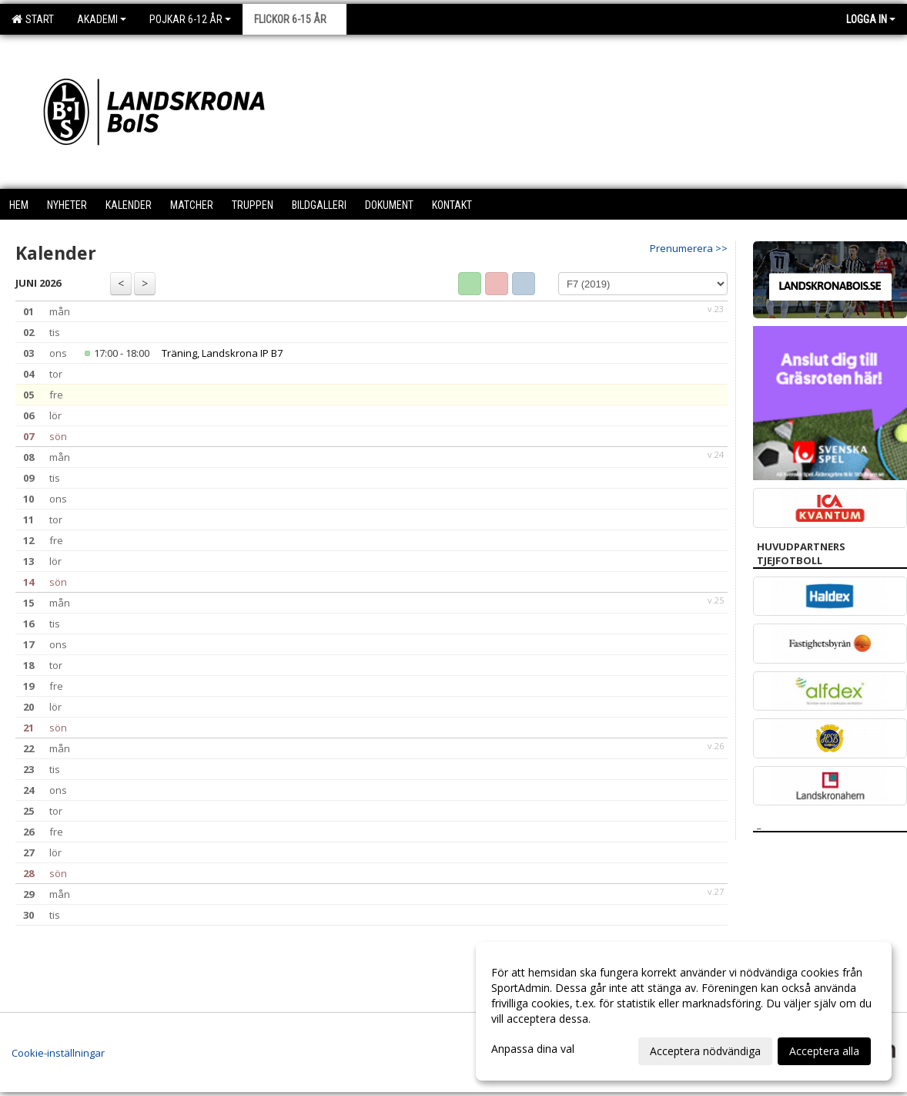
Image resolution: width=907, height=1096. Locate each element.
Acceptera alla (824, 1051)
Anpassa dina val (532, 1049)
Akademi (101, 19)
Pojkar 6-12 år (190, 19)
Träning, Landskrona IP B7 (222, 353)
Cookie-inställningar (58, 1053)
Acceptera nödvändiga (705, 1051)
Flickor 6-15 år (294, 19)
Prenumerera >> (689, 248)
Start (33, 19)
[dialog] (684, 1011)
